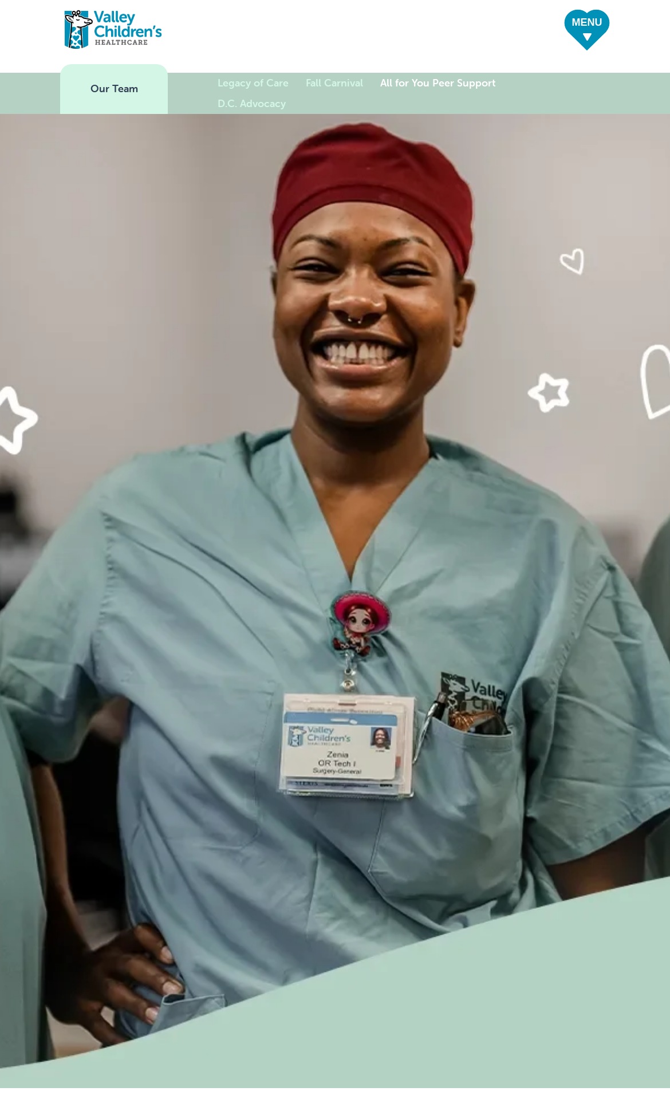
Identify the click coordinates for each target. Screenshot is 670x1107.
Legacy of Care (253, 82)
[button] (587, 31)
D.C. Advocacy (252, 103)
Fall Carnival (334, 82)
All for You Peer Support (438, 82)
